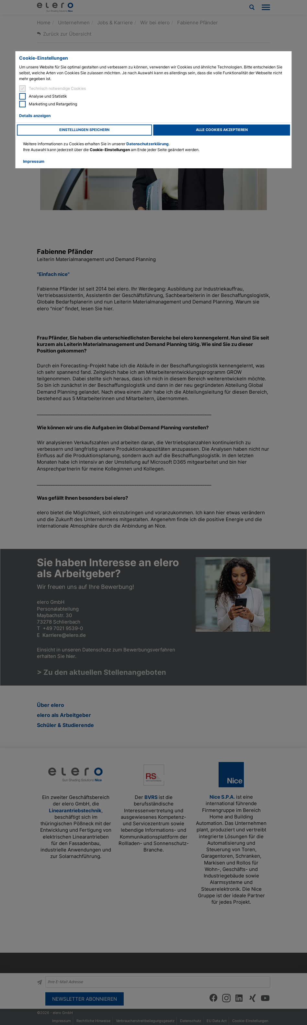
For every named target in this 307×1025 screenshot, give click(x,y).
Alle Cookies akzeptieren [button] (222, 130)
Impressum (33, 161)
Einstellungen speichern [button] (84, 130)
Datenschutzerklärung (147, 143)
